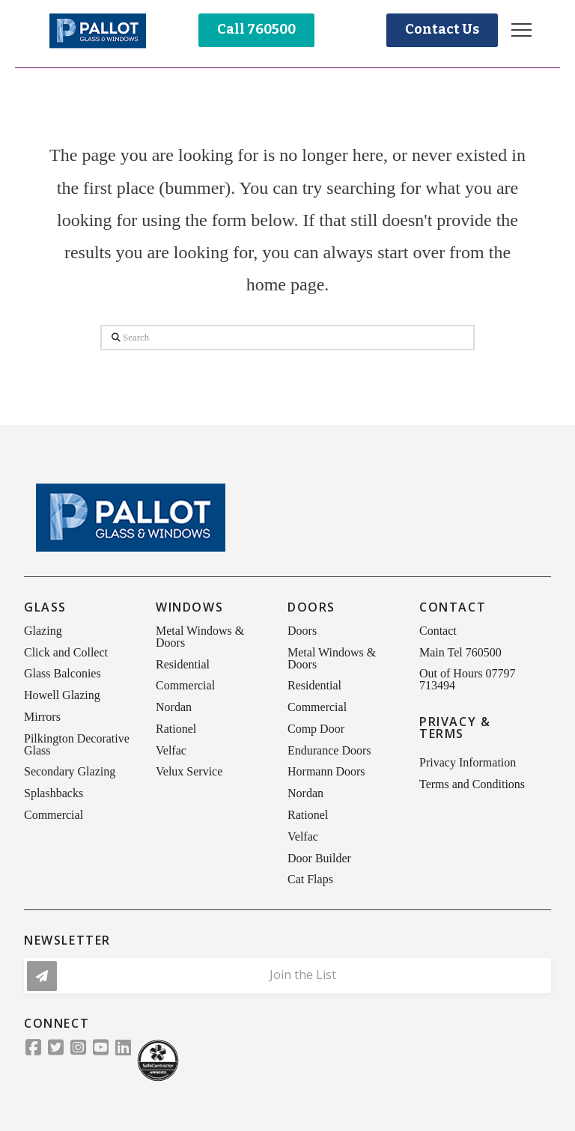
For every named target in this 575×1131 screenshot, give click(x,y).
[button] (521, 30)
